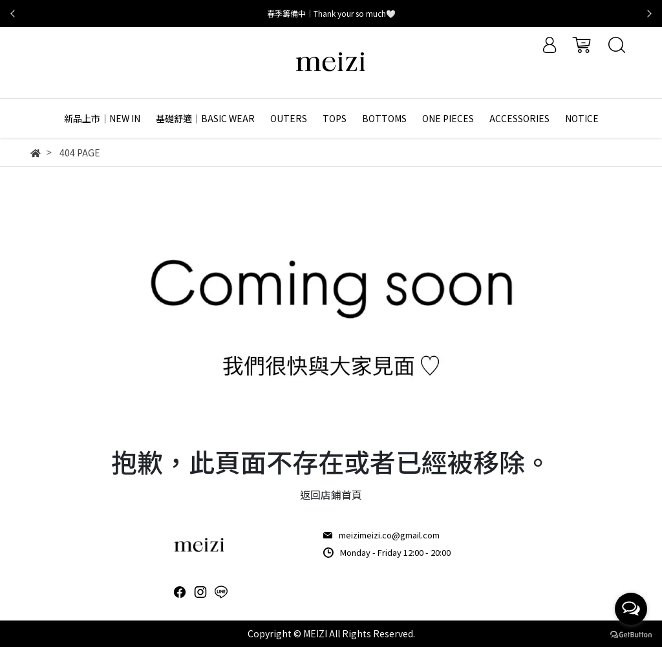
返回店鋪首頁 (331, 494)
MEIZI (315, 633)
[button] (12, 13)
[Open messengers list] (631, 609)
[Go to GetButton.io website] (631, 634)
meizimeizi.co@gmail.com (389, 535)
